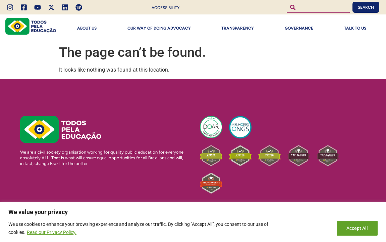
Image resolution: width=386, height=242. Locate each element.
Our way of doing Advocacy (159, 28)
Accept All (357, 228)
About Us (87, 28)
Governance (299, 28)
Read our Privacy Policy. (51, 232)
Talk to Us (355, 28)
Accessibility (165, 7)
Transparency (237, 28)
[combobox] (318, 7)
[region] (193, 222)
